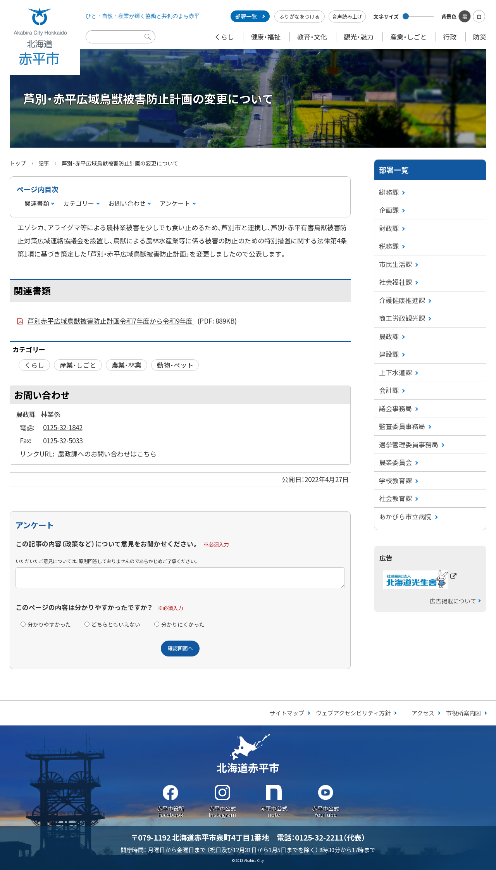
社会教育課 (395, 498)
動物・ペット (175, 365)
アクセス (423, 713)
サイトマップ (286, 713)
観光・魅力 (359, 36)
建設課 (389, 354)
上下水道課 (395, 372)
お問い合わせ (127, 203)
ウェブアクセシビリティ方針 (353, 713)
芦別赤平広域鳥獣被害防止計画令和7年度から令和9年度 (132, 320)
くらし (224, 36)
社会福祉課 (395, 282)
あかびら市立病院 (405, 516)
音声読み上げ (347, 16)
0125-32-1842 (63, 427)
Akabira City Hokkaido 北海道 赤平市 (40, 37)
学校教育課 (395, 480)
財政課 (389, 228)
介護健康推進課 (402, 300)
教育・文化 (312, 36)
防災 (479, 36)
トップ (18, 163)
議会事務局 (395, 408)
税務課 (389, 246)
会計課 (389, 390)
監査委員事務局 (402, 426)
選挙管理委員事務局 (408, 444)
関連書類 (36, 203)
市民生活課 (395, 264)
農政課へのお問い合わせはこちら (107, 453)
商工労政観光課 (402, 318)
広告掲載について (453, 601)
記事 (43, 163)
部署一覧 (246, 16)
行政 (449, 36)
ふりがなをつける (299, 16)
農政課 (389, 336)
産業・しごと (408, 36)
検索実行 (149, 42)
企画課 (389, 210)
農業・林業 (126, 365)
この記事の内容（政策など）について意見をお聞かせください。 (107, 543)
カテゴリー (78, 203)
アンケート (175, 203)
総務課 (389, 192)
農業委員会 (395, 462)
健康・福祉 (266, 36)
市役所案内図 (463, 713)
